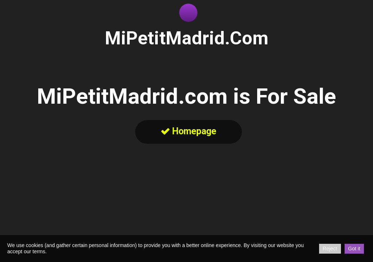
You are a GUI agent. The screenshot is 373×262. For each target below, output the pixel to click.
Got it (354, 248)
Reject (330, 248)
